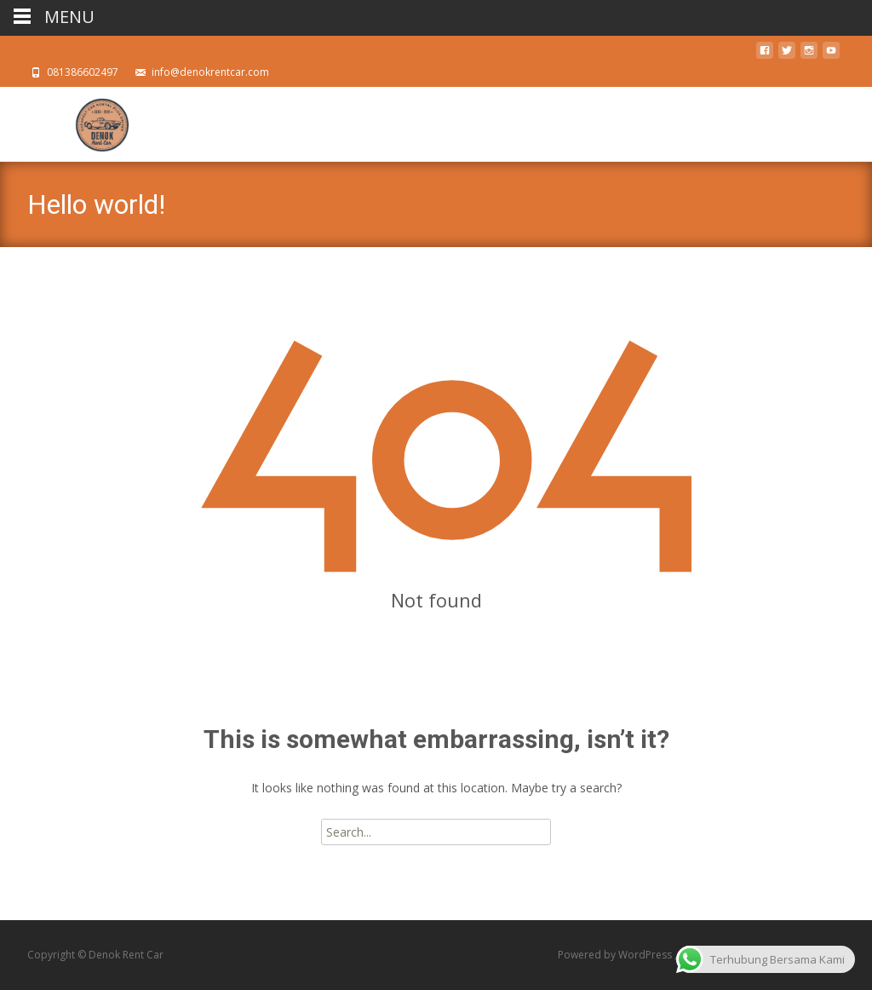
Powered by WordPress (616, 954)
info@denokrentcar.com (210, 72)
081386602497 (82, 72)
